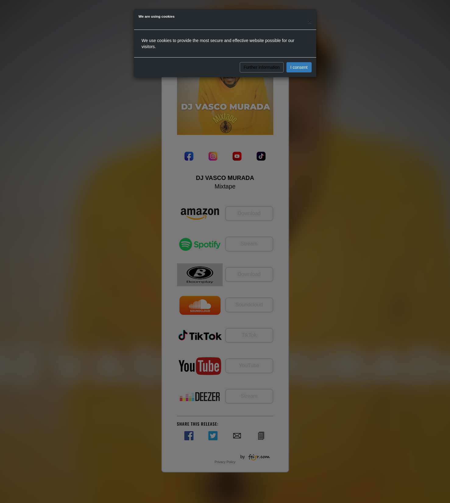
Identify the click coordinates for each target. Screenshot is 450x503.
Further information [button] (262, 67)
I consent (299, 67)
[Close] (309, 22)
